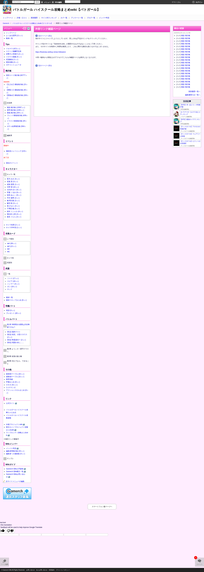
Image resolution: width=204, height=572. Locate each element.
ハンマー (13, 284)
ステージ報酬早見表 (13, 51)
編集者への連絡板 (15, 454)
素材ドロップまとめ (16, 300)
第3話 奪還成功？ (16, 340)
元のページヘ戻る (45, 36)
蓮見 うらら (14, 217)
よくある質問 (14, 36)
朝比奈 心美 (14, 214)
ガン (12, 287)
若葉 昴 (12, 182)
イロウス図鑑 (14, 57)
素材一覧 (9, 297)
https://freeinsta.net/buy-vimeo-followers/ (50, 52)
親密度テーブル (15, 374)
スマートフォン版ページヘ (102, 507)
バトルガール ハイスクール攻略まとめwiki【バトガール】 (56, 9)
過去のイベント (12, 163)
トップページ (8, 18)
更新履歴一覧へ (194, 91)
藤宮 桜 (12, 203)
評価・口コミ (22, 18)
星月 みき (13, 179)
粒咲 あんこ (14, 195)
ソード (13, 278)
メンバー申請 (104, 18)
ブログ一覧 (91, 18)
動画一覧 (9, 38)
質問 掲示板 (15, 110)
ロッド (9, 289)
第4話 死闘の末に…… (15, 343)
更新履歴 (34, 18)
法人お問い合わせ (41, 570)
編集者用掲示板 (15, 451)
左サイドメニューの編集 (13, 481)
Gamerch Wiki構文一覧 (14, 471)
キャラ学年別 (14, 227)
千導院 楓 (13, 209)
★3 (11, 246)
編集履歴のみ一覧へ (192, 95)
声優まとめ (13, 382)
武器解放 (12, 59)
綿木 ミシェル (15, 211)
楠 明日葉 (13, 201)
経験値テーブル (15, 377)
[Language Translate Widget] (75, 1)
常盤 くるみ (14, 192)
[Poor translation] (10, 531)
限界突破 (9, 379)
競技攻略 (12, 62)
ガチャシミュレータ (13, 65)
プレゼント (13, 313)
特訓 (10, 310)
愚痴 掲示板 (15, 113)
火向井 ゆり (14, 190)
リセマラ (13, 49)
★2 (8, 249)
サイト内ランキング (49, 18)
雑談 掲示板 (16, 107)
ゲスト (174, 2)
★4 (11, 243)
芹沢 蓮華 (13, 198)
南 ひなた (13, 206)
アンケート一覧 (77, 18)
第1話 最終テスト (13, 332)
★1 (8, 252)
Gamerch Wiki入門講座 (14, 469)
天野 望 (13, 187)
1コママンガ (11, 387)
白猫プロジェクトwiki (14, 424)
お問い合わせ (30, 570)
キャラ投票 (13, 225)
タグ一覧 (64, 18)
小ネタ (11, 385)
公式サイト (10, 403)
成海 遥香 (13, 184)
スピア (13, 281)
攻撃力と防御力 (14, 54)
